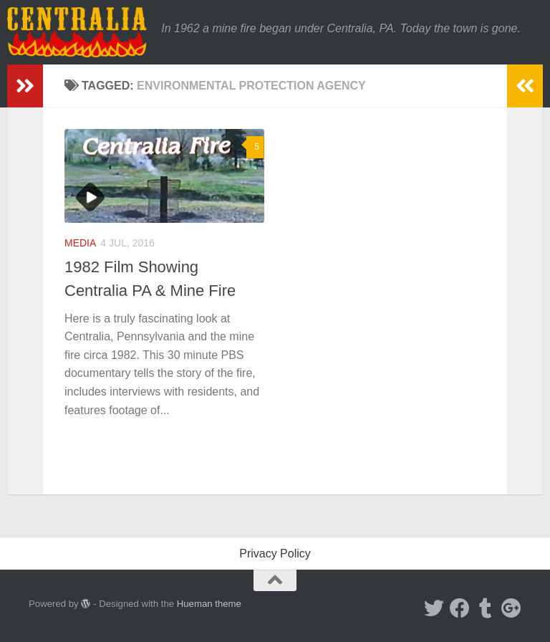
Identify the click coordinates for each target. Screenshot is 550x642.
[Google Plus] (511, 608)
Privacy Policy (275, 553)
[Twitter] (434, 608)
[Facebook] (460, 608)
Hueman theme (209, 603)
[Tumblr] (486, 608)
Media (80, 243)
